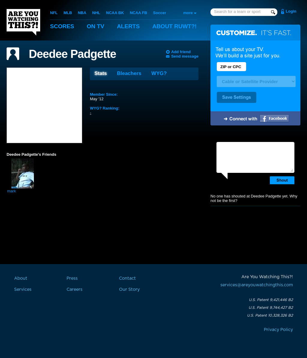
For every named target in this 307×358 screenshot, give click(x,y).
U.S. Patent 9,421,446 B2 (271, 300)
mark (11, 191)
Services (22, 289)
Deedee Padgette (72, 54)
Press (72, 278)
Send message (184, 56)
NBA (82, 13)
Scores (62, 26)
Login (291, 11)
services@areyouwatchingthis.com (256, 285)
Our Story (129, 289)
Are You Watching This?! (23, 22)
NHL (96, 13)
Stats (100, 73)
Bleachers (129, 73)
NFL (54, 13)
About (174, 26)
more (188, 13)
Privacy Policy (278, 330)
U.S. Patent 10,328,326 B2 (270, 315)
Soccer (159, 13)
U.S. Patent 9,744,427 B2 (271, 307)
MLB (68, 13)
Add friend (181, 52)
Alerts (128, 26)
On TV (95, 26)
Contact (127, 278)
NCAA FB (138, 13)
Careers (74, 289)
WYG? (159, 73)
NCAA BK (115, 13)
